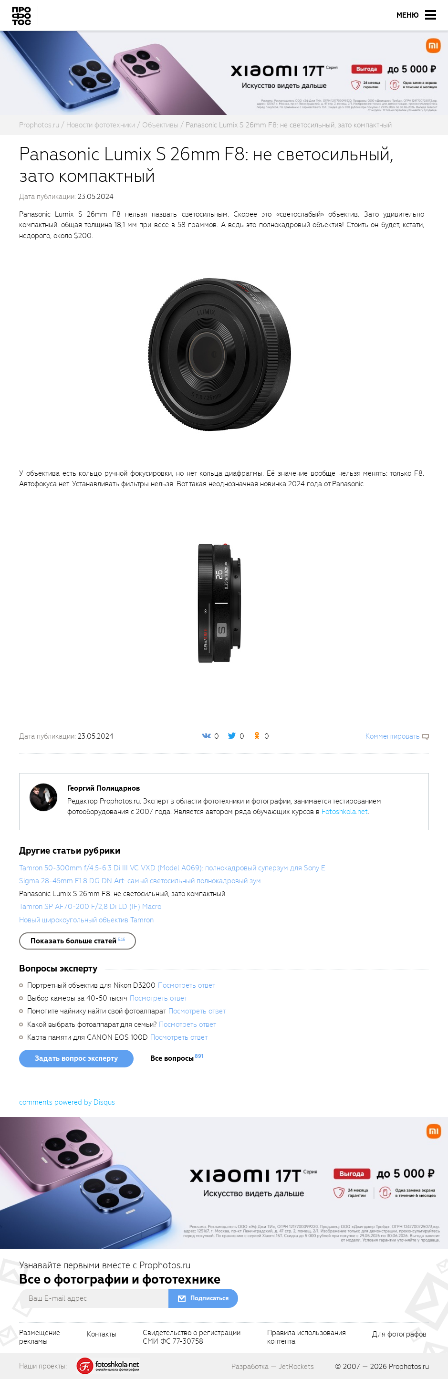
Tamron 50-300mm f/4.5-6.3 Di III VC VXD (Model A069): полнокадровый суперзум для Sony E (172, 868)
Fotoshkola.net (345, 811)
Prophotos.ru (409, 1366)
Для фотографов (399, 1334)
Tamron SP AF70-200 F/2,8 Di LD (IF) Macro (90, 906)
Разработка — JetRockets (272, 1366)
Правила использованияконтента (306, 1337)
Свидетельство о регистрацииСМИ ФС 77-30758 (191, 1337)
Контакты (101, 1334)
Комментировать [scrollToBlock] (392, 736)
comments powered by (67, 1102)
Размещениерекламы (39, 1337)
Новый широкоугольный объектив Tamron (86, 920)
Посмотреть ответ (186, 985)
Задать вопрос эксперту (76, 1058)
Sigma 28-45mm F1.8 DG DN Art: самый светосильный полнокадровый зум (140, 881)
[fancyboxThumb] (219, 354)
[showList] (77, 941)
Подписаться (209, 1298)
